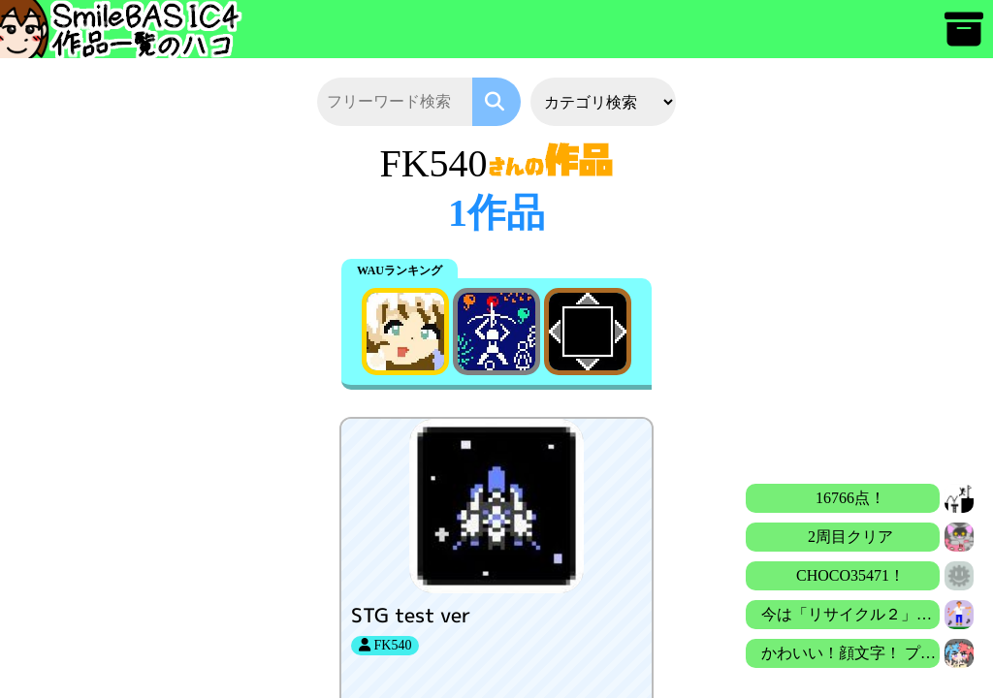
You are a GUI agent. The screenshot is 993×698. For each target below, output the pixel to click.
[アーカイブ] (964, 38)
